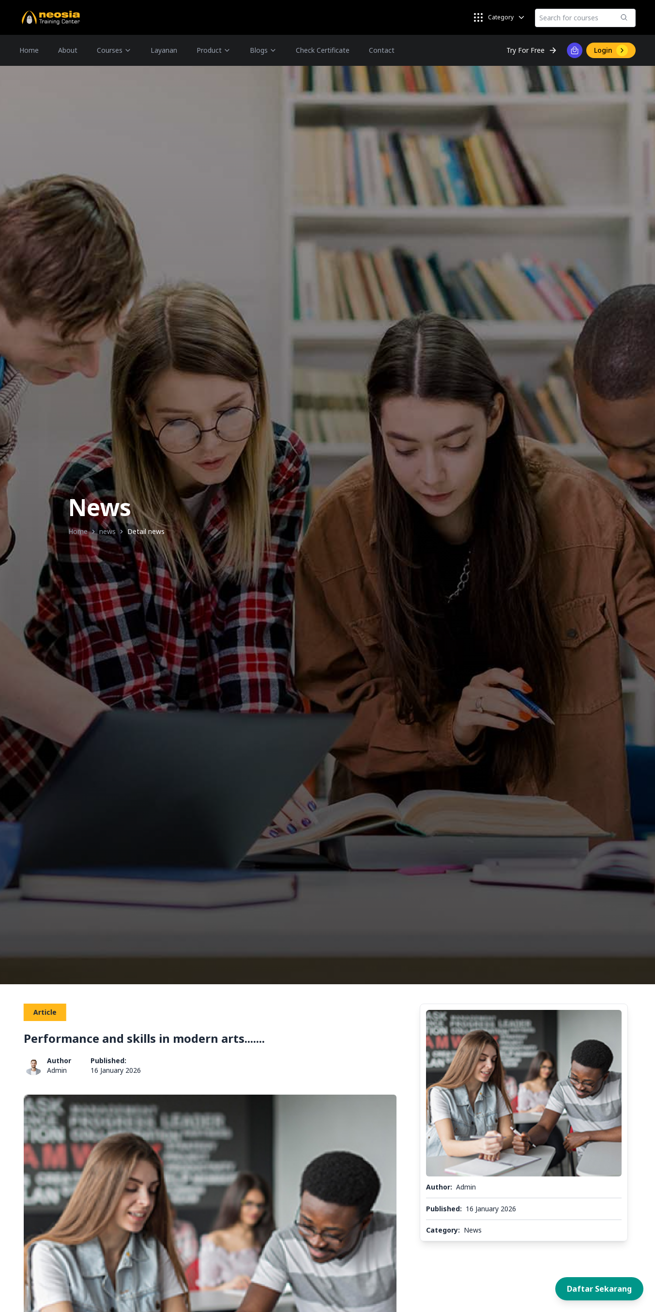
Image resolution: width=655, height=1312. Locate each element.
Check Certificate (323, 50)
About (67, 50)
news (107, 531)
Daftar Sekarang (599, 1288)
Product (213, 50)
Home (29, 50)
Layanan (164, 50)
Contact (382, 50)
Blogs (263, 50)
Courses (114, 50)
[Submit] (624, 17)
